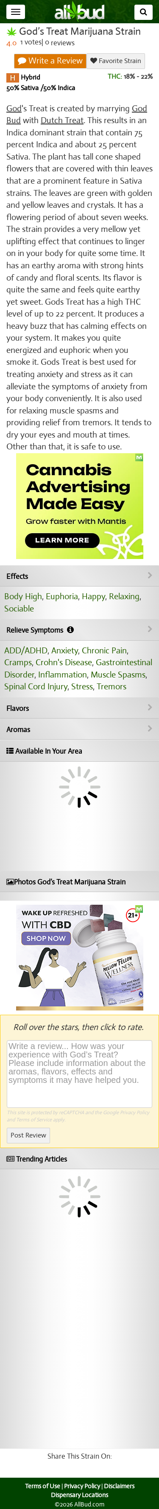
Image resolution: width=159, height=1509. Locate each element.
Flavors (79, 708)
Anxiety (64, 650)
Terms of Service (34, 1120)
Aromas (79, 729)
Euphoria (62, 596)
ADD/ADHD (25, 650)
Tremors (111, 686)
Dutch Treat (62, 120)
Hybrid (29, 77)
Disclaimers (119, 1486)
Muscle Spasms (118, 674)
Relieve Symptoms (79, 630)
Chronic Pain (104, 650)
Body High (23, 596)
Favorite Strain (115, 61)
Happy (93, 596)
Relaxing (124, 596)
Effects (79, 576)
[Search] (143, 12)
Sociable (19, 608)
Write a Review (50, 60)
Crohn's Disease (64, 662)
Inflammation (62, 674)
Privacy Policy (134, 1112)
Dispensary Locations (79, 1495)
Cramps (18, 662)
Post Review (28, 1135)
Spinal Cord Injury (35, 686)
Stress (82, 686)
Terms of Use (42, 1486)
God (14, 108)
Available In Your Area (44, 751)
